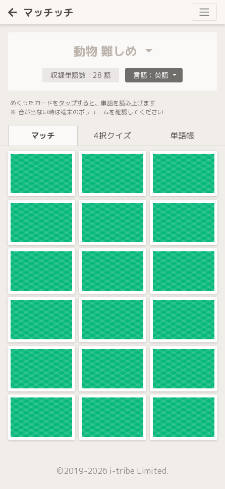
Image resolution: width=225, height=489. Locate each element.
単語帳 (182, 135)
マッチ (43, 135)
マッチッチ (41, 12)
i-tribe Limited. (139, 470)
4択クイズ (112, 135)
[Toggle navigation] (204, 12)
